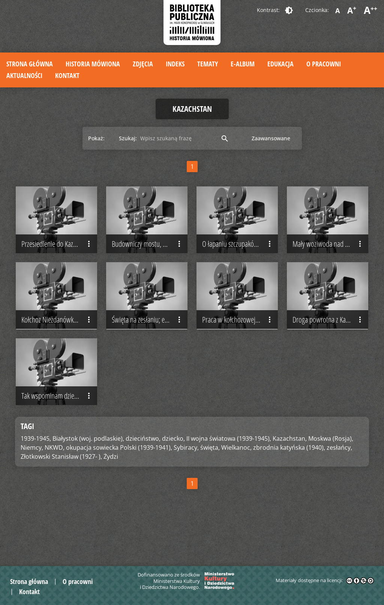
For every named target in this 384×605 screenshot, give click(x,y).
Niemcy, (32, 491)
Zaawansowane (271, 138)
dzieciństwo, (143, 482)
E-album (243, 63)
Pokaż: (96, 138)
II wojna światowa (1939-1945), (228, 482)
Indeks (175, 63)
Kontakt (67, 75)
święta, (210, 491)
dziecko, (173, 482)
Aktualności (24, 75)
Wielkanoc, (236, 491)
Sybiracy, (186, 491)
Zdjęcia (143, 63)
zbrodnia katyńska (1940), (289, 491)
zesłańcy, (339, 491)
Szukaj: (128, 138)
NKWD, (54, 491)
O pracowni (323, 63)
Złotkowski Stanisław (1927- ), (61, 500)
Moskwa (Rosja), (330, 482)
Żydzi (111, 500)
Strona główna (29, 63)
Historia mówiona (93, 63)
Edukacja (280, 63)
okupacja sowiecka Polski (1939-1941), (119, 491)
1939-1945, (36, 482)
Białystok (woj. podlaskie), (88, 482)
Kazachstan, (290, 482)
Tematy (207, 63)
